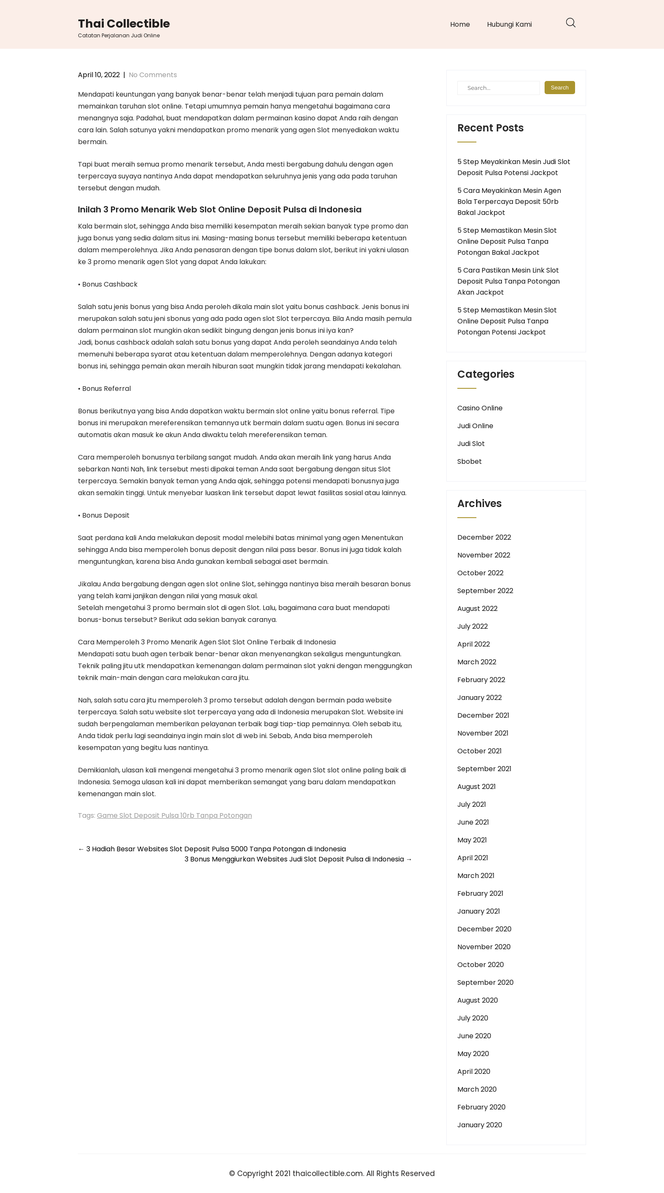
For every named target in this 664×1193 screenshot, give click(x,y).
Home (460, 24)
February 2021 (480, 893)
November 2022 (483, 555)
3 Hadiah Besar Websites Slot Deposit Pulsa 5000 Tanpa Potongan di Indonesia (212, 849)
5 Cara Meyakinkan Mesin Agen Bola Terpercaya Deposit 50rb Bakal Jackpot (509, 201)
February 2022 (481, 680)
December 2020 (484, 929)
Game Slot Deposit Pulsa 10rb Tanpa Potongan (174, 815)
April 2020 (473, 1071)
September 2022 (485, 591)
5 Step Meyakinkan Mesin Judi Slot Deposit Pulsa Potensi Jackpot (513, 167)
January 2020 (479, 1125)
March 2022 (476, 662)
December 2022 (484, 537)
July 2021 (471, 804)
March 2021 (476, 876)
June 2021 (473, 822)
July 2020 (472, 1018)
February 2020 (481, 1107)
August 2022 (477, 608)
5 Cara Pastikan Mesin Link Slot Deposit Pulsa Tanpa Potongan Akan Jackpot (508, 281)
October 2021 (479, 751)
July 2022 (472, 626)
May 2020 (473, 1054)
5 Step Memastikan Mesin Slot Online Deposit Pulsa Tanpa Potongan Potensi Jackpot (507, 321)
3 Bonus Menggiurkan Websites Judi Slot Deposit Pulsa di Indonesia (298, 859)
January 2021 (478, 911)
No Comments (153, 75)
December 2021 (483, 715)
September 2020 (485, 982)
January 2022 (479, 697)
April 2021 (472, 858)
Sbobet (469, 461)
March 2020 (477, 1089)
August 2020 (477, 1000)
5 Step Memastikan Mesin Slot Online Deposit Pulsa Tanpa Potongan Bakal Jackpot (507, 241)
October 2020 (480, 965)
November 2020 (484, 947)
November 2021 (483, 733)
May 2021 (472, 840)
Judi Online (475, 426)
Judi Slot (471, 444)
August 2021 (476, 787)
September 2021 (484, 769)
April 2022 (473, 644)
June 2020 (474, 1036)
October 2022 (480, 573)
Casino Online (480, 408)
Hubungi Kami (509, 24)
